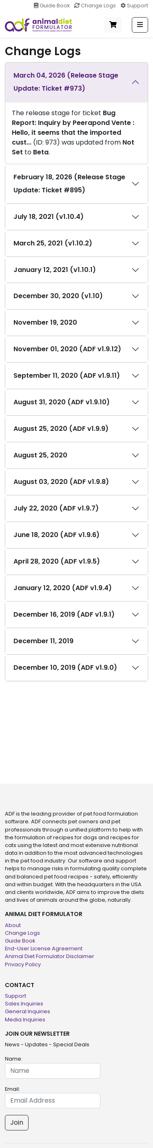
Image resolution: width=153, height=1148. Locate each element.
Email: (12, 1089)
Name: (13, 1058)
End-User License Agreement (43, 948)
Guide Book (52, 5)
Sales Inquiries (24, 1003)
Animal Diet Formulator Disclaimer (49, 956)
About (13, 925)
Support (134, 5)
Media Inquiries (25, 1019)
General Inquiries (27, 1011)
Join (16, 1122)
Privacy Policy (23, 964)
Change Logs (95, 5)
